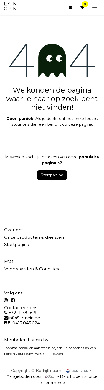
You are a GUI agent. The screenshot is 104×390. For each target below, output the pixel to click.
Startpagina (52, 175)
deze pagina (80, 124)
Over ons (13, 229)
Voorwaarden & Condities (31, 268)
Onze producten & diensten (34, 237)
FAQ (8, 261)
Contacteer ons (20, 307)
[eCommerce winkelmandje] (70, 7)
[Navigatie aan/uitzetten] (95, 7)
